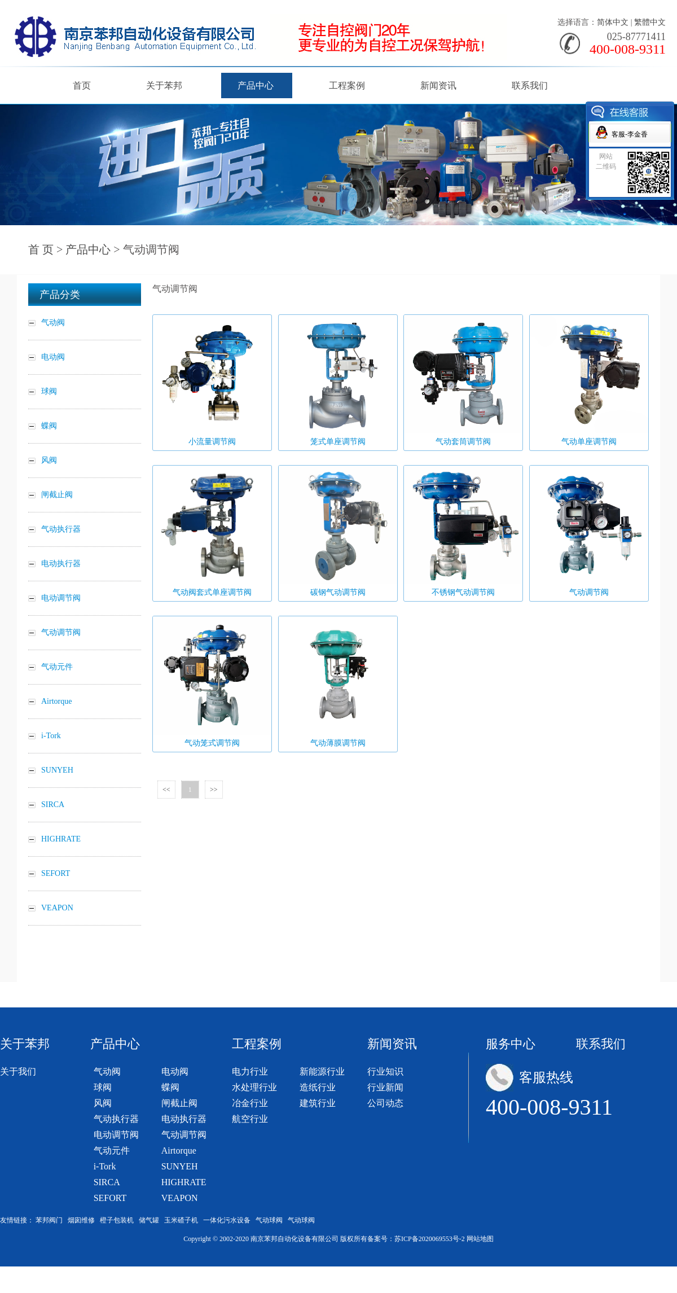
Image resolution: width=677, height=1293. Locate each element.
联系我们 (530, 85)
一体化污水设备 (226, 1220)
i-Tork (105, 1166)
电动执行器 (183, 1119)
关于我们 (18, 1071)
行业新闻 (385, 1087)
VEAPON (179, 1198)
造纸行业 (318, 1087)
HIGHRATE (183, 1182)
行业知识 (385, 1071)
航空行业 (250, 1119)
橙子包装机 (117, 1220)
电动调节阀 (116, 1134)
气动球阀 (269, 1220)
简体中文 (612, 22)
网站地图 (480, 1239)
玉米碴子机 (181, 1220)
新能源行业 (322, 1071)
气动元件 (112, 1150)
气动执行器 (116, 1119)
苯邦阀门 (49, 1220)
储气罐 (149, 1220)
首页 (82, 85)
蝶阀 (170, 1087)
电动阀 (174, 1071)
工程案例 (347, 85)
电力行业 (250, 1071)
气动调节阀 (183, 1134)
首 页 (41, 249)
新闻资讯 (438, 85)
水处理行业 (254, 1087)
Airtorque (178, 1150)
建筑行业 (318, 1103)
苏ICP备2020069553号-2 (429, 1239)
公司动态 (385, 1103)
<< (166, 790)
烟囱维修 (81, 1220)
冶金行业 (250, 1103)
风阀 (103, 1103)
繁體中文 (650, 22)
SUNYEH (179, 1166)
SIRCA (107, 1182)
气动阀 (107, 1071)
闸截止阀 (179, 1103)
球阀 (103, 1087)
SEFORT (110, 1198)
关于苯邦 (164, 85)
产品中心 (256, 85)
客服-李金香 (630, 134)
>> (214, 790)
